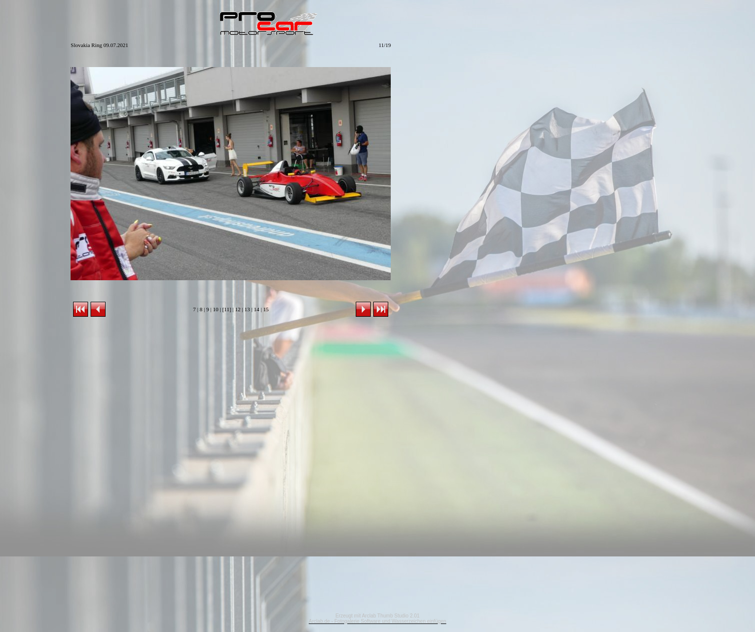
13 (247, 309)
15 (266, 309)
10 (215, 309)
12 (238, 309)
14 (256, 309)
